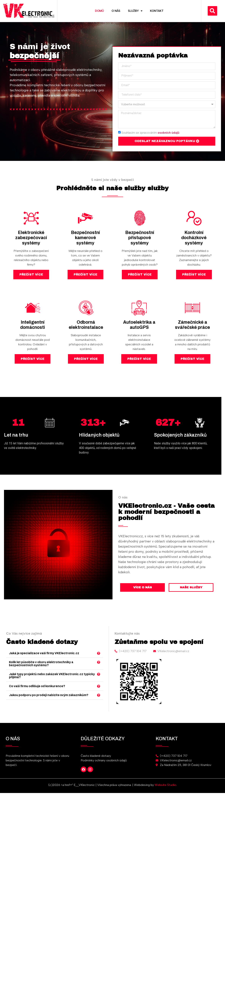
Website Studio (165, 785)
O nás (116, 11)
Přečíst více (31, 274)
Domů (99, 11)
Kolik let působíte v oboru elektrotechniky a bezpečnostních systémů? (82, 665)
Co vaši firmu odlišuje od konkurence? (80, 675)
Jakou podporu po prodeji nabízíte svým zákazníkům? (85, 679)
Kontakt (157, 11)
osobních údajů (168, 132)
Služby (135, 11)
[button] (212, 11)
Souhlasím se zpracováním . (150, 132)
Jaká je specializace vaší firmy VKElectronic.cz (83, 661)
